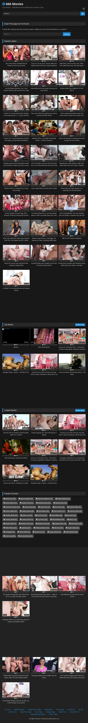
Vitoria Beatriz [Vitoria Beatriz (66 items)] (71, 532)
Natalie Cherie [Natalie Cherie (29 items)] (27, 523)
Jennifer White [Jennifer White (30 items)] (11, 515)
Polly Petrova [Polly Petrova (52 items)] (11, 528)
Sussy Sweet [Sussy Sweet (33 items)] (55, 532)
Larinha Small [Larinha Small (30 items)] (11, 519)
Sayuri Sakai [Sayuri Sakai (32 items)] (73, 528)
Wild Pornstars (19, 709)
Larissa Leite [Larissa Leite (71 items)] (27, 519)
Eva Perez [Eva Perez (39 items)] (59, 507)
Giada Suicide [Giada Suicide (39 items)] (28, 511)
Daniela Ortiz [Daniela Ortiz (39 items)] (61, 503)
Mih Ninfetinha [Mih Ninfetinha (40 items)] (58, 519)
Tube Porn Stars (25, 712)
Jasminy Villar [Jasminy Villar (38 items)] (75, 511)
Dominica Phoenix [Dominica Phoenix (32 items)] (12, 507)
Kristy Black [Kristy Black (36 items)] (57, 515)
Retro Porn (62, 712)
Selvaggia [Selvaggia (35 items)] (10, 532)
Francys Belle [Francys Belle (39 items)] (11, 511)
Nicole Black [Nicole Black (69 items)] (76, 523)
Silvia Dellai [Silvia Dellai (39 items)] (25, 532)
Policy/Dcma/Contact (37, 714)
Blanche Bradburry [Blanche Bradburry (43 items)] (45, 498)
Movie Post (49, 709)
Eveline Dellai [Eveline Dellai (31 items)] (75, 507)
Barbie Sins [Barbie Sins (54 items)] (10, 498)
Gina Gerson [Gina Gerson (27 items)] (59, 511)
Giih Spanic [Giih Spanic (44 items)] (44, 511)
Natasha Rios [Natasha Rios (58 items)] (43, 523)
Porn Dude (60, 709)
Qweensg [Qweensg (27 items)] (26, 528)
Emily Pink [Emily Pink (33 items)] (45, 507)
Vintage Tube (50, 712)
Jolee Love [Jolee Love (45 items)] (27, 515)
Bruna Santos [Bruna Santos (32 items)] (11, 503)
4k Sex (80, 709)
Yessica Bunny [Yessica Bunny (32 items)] (26, 536)
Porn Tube (38, 712)
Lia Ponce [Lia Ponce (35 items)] (42, 519)
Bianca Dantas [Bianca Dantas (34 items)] (27, 498)
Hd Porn (8, 709)
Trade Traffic (53, 714)
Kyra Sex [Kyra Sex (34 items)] (71, 515)
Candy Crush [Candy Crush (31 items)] (27, 503)
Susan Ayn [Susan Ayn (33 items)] (39, 532)
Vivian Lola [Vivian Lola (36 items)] (10, 536)
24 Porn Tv (12, 712)
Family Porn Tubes (34, 709)
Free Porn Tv (74, 712)
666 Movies (12, 4)
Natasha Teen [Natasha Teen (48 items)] (60, 523)
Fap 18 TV (71, 709)
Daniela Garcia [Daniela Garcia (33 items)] (44, 503)
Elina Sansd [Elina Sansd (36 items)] (30, 507)
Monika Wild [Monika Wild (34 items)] (10, 523)
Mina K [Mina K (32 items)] (73, 519)
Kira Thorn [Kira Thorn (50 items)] (42, 515)
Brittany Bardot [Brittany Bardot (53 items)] (63, 498)
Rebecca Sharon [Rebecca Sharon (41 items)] (42, 528)
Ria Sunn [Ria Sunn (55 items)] (58, 528)
